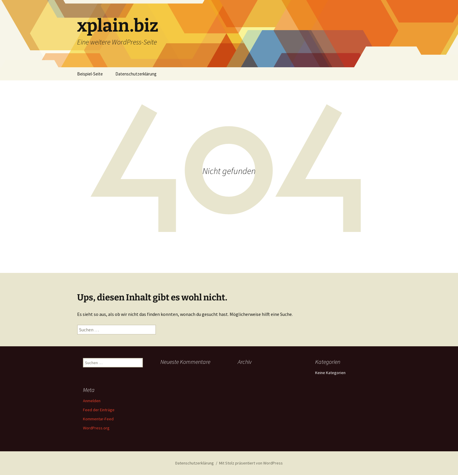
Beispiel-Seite (90, 74)
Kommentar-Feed (98, 418)
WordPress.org (96, 428)
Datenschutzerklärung (136, 74)
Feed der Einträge (98, 409)
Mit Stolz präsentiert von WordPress (251, 463)
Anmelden (91, 400)
